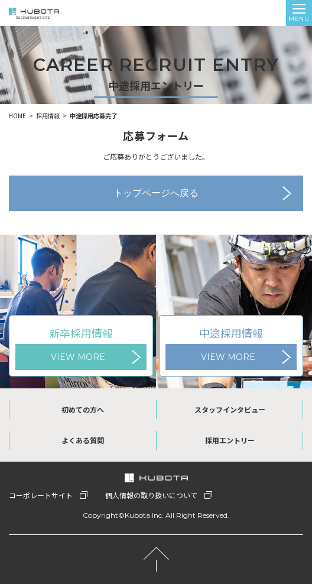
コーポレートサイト (41, 495)
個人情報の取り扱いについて (151, 495)
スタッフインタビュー (229, 409)
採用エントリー (230, 440)
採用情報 (48, 115)
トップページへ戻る (156, 193)
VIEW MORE (78, 357)
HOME (17, 115)
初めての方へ (82, 409)
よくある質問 (82, 440)
